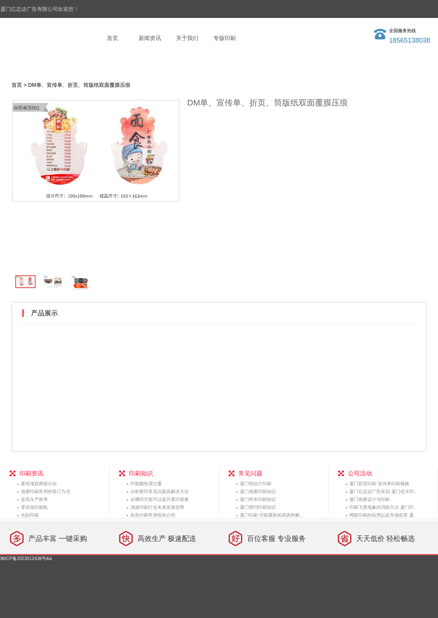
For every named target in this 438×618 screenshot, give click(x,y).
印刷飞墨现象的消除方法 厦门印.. (382, 507)
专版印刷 (224, 38)
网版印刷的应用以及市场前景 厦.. (382, 515)
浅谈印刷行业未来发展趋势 (157, 507)
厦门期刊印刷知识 (258, 507)
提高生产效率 (34, 499)
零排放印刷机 (34, 507)
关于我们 (187, 38)
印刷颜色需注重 (146, 483)
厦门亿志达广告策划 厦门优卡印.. (382, 491)
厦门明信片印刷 (255, 483)
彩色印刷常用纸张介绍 (152, 515)
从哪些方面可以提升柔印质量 (159, 499)
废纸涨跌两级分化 (39, 483)
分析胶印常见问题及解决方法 (159, 491)
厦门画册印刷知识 (258, 491)
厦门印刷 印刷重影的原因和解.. (271, 515)
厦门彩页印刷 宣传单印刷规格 (379, 483)
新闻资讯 (150, 38)
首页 (112, 38)
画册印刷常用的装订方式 (45, 491)
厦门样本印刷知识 (258, 499)
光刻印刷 (30, 515)
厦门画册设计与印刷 (369, 499)
